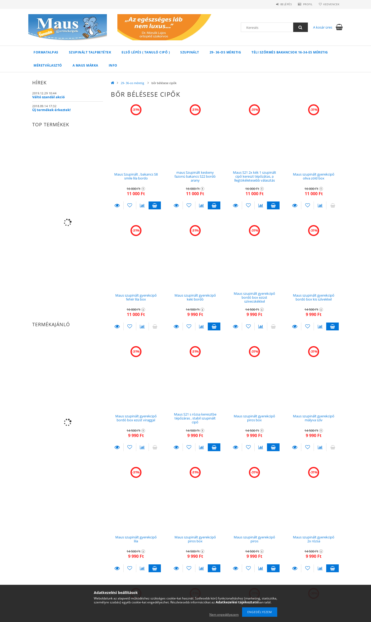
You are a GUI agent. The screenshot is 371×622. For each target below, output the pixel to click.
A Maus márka (85, 65)
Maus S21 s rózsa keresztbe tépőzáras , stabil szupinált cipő (195, 418)
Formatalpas (46, 52)
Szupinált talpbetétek (90, 52)
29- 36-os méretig (225, 52)
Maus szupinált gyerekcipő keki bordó (195, 297)
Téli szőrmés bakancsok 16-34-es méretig (290, 52)
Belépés (282, 4)
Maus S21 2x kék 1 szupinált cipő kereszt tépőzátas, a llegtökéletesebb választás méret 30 (254, 178)
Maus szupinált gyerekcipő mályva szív (313, 418)
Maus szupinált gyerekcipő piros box (254, 418)
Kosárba (155, 205)
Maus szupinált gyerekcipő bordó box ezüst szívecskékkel (254, 297)
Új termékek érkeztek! (51, 110)
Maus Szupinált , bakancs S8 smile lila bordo (136, 176)
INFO (113, 65)
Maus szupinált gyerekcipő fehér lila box (136, 297)
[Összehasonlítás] (142, 205)
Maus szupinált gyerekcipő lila (136, 539)
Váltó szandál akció (48, 97)
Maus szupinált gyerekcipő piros (254, 539)
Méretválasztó (48, 65)
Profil (305, 4)
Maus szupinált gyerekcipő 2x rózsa (313, 539)
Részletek (117, 205)
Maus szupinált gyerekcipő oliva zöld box (313, 176)
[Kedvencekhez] (130, 205)
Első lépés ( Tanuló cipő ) (146, 52)
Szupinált (189, 52)
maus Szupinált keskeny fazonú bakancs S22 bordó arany (195, 176)
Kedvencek (331, 4)
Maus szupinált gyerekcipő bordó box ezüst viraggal (136, 418)
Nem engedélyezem (224, 614)
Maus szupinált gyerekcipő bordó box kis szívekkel (313, 297)
